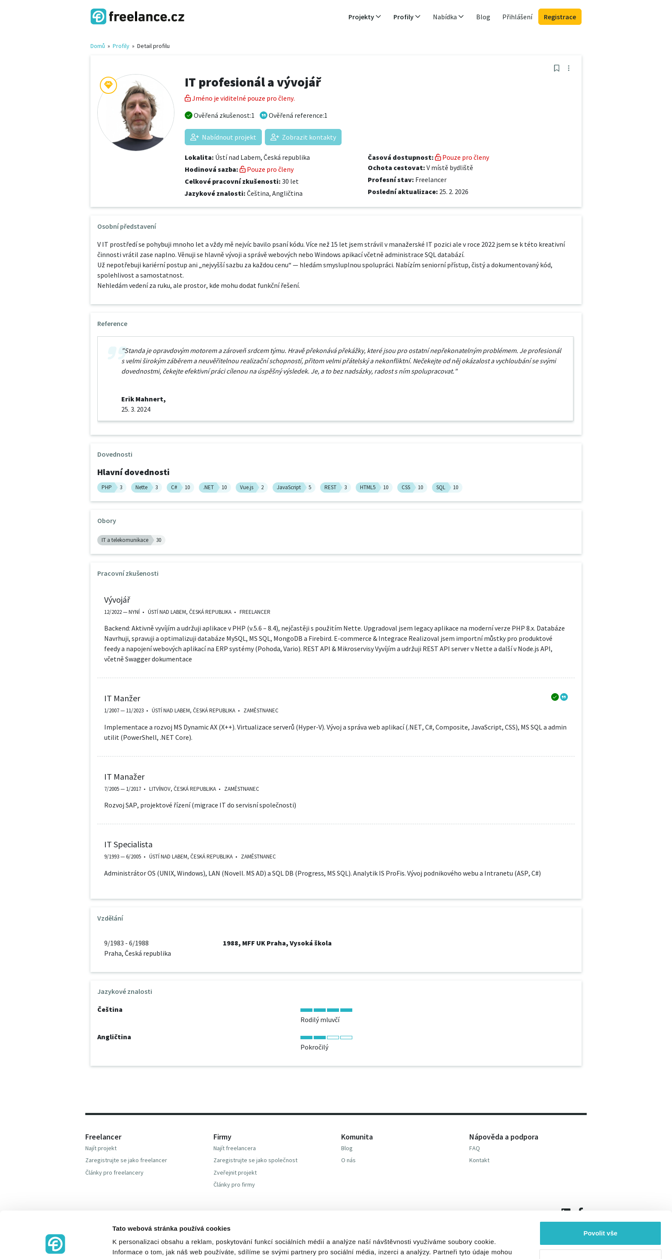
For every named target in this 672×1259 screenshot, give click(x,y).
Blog (483, 16)
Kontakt (479, 1160)
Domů (97, 46)
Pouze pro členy (267, 169)
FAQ (474, 1148)
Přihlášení (517, 16)
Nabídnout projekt (223, 137)
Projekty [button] (364, 16)
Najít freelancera (234, 1148)
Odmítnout (600, 1217)
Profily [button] (407, 16)
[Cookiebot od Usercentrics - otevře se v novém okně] (55, 1242)
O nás (348, 1160)
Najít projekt (101, 1148)
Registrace (560, 16)
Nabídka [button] (448, 16)
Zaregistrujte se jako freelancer (126, 1160)
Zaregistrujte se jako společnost (255, 1160)
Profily (121, 46)
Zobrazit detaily (136, 1242)
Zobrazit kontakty (303, 137)
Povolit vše (600, 1189)
